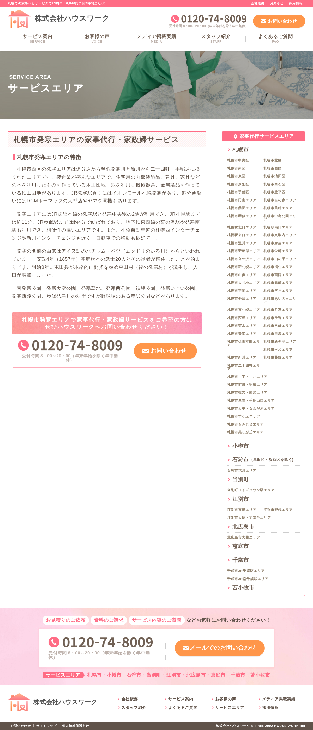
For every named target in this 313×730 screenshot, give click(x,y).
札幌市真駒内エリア (279, 235)
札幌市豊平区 (274, 192)
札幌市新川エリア (241, 357)
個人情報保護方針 (75, 725)
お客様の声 (97, 38)
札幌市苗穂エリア (278, 208)
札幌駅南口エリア (278, 227)
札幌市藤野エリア (278, 357)
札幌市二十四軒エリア (243, 367)
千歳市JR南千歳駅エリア (247, 579)
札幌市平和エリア (278, 350)
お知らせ (277, 3)
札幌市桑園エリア (241, 208)
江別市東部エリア (241, 510)
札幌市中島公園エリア (279, 217)
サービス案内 (37, 38)
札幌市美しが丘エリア (245, 432)
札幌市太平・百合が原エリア (251, 408)
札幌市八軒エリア (278, 326)
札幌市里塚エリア (278, 334)
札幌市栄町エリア (278, 251)
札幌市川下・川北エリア (247, 377)
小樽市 (240, 446)
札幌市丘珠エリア (278, 318)
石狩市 (262, 460)
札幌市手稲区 (238, 192)
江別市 (240, 499)
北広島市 (243, 526)
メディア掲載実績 (156, 38)
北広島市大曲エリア (243, 537)
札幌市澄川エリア (241, 243)
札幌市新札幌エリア (243, 267)
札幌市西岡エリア (278, 275)
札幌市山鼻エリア (241, 275)
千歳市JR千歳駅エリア (246, 571)
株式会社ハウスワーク (72, 18)
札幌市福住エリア (278, 267)
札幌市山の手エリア (279, 259)
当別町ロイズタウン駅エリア (251, 490)
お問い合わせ (282, 21)
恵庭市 (240, 546)
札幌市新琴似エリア (243, 251)
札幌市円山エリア (241, 200)
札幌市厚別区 (238, 184)
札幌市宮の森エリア (279, 200)
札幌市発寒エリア (241, 299)
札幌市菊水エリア (241, 326)
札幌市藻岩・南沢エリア (247, 393)
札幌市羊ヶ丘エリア (243, 416)
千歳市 (240, 560)
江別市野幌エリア (278, 510)
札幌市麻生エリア (278, 243)
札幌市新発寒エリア (279, 342)
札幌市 (240, 149)
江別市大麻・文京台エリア (249, 518)
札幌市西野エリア (241, 318)
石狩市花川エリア (241, 470)
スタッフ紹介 (216, 38)
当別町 (240, 479)
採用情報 (296, 3)
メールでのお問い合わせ (222, 648)
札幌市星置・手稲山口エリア (251, 400)
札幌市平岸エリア (278, 291)
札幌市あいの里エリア (279, 300)
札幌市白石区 (274, 184)
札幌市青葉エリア (241, 334)
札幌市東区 (236, 176)
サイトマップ (46, 725)
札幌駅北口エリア (241, 227)
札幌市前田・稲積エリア (247, 384)
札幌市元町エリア (278, 283)
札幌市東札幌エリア (243, 310)
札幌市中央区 (238, 160)
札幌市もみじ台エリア (245, 424)
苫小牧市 (243, 587)
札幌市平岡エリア (241, 291)
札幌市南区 (236, 168)
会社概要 (257, 3)
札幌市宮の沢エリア (243, 259)
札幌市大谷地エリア (243, 283)
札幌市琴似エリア (241, 216)
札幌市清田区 (274, 176)
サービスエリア (229, 707)
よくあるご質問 (275, 38)
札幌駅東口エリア (241, 235)
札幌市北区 (272, 160)
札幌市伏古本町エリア (243, 343)
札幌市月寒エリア (278, 310)
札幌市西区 (272, 168)
